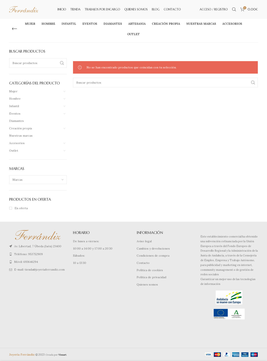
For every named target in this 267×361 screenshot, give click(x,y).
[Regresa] (14, 29)
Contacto (143, 263)
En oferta (21, 208)
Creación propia (20, 128)
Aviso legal (144, 241)
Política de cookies (150, 270)
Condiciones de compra (153, 256)
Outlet (13, 150)
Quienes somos (147, 284)
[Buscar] (234, 9)
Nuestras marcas (21, 136)
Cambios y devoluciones (153, 248)
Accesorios (17, 143)
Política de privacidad (151, 277)
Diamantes (16, 121)
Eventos (14, 113)
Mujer (13, 91)
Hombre (15, 99)
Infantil (14, 106)
